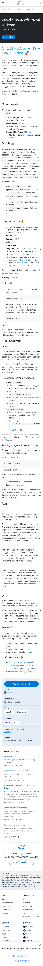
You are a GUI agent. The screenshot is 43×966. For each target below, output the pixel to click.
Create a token (26, 249)
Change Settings (20, 961)
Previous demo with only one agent (20, 672)
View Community (21, 862)
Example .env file (11, 278)
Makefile (8, 440)
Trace (8, 646)
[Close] (39, 945)
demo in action (24, 91)
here (15, 520)
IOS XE (7, 722)
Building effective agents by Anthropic (21, 662)
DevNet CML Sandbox (29, 260)
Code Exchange (7, 10)
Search (19, 10)
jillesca (10, 693)
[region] (21, 954)
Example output (10, 470)
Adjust (11, 430)
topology (31, 255)
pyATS (16, 722)
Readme (9, 37)
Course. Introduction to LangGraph (20, 665)
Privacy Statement (20, 956)
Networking (9, 712)
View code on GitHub (21, 684)
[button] (29, 862)
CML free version (19, 263)
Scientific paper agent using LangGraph (22, 669)
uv (7, 227)
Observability (21, 712)
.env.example (14, 434)
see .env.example (31, 397)
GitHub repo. (26, 117)
